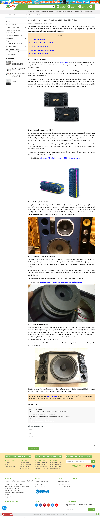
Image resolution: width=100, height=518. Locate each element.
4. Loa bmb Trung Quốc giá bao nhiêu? (41, 50)
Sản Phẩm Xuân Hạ (10, 22)
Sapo (66, 514)
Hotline (83, 6)
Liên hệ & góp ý (8, 464)
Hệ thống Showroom (60, 11)
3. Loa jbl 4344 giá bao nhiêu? (39, 46)
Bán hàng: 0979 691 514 (41, 462)
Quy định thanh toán (10, 466)
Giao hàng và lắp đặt (40, 486)
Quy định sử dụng (24, 468)
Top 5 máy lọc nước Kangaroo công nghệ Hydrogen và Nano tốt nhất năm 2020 (49, 416)
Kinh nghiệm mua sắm (73, 11)
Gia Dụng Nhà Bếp (10, 41)
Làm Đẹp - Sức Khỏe (11, 46)
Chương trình (63, 6)
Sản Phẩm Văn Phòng (11, 54)
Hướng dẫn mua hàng (86, 11)
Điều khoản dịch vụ (55, 468)
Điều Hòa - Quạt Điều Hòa (12, 32)
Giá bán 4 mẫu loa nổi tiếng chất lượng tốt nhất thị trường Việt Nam (61, 282)
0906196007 (17, 456)
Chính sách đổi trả (24, 466)
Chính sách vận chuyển (25, 464)
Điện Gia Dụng (9, 38)
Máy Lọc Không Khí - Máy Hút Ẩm (14, 43)
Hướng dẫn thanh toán (56, 464)
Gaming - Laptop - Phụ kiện (12, 49)
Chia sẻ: (30, 405)
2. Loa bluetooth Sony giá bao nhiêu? (41, 43)
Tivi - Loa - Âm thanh (11, 24)
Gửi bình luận (33, 448)
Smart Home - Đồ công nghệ (13, 51)
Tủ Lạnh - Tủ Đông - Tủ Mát (12, 27)
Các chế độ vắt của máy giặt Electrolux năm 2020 (42, 421)
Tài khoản (73, 6)
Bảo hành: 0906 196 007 (41, 464)
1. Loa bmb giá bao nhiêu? (37, 39)
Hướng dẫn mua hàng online (42, 481)
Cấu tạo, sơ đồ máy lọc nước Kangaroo (39, 419)
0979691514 (47, 456)
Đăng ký (92, 509)
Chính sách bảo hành (47, 11)
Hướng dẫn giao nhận (55, 466)
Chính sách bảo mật (25, 462)
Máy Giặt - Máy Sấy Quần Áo (13, 30)
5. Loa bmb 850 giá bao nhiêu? (39, 53)
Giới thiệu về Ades (34, 11)
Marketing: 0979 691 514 (41, 468)
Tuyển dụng (8, 462)
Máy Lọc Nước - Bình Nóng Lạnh (14, 35)
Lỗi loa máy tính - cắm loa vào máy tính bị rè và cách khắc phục (60, 158)
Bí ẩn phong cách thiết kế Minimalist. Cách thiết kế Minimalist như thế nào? (49, 412)
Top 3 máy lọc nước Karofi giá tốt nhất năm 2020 (42, 414)
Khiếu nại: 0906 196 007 (41, 466)
